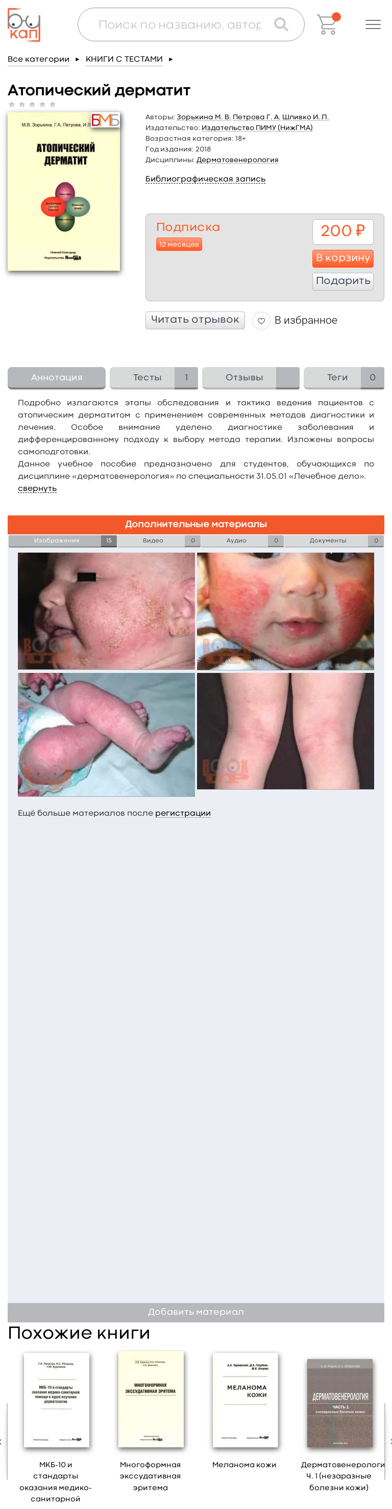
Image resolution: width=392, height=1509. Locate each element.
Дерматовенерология (238, 160)
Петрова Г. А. (257, 117)
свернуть (37, 488)
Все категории (38, 59)
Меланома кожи (244, 1465)
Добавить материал (196, 1312)
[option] (150, 1425)
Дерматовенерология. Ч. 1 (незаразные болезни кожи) (346, 1477)
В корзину (343, 258)
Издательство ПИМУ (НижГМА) (257, 128)
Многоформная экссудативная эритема (150, 1477)
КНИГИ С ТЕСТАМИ (124, 59)
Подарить (343, 281)
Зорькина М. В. (204, 117)
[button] (373, 24)
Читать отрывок (195, 320)
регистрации (183, 813)
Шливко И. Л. (305, 117)
